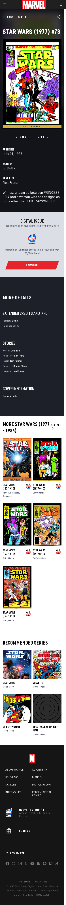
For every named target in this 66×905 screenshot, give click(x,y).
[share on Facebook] (7, 864)
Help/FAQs (12, 777)
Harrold (6, 492)
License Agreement (48, 890)
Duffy (35, 492)
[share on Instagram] (20, 864)
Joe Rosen (18, 371)
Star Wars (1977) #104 (9, 614)
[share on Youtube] (32, 864)
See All (56, 426)
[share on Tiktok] (57, 864)
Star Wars (9, 683)
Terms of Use (23, 881)
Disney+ (37, 777)
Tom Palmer (16, 360)
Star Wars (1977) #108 (9, 486)
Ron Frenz (10, 182)
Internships (13, 792)
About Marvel (14, 769)
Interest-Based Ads (23, 895)
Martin (41, 492)
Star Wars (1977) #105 (39, 552)
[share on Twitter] (13, 864)
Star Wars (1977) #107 (39, 486)
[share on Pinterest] (44, 864)
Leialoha (42, 558)
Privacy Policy (40, 881)
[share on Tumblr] (26, 864)
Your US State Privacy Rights (20, 886)
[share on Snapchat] (38, 864)
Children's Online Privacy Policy (21, 890)
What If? (38, 683)
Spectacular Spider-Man (45, 728)
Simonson (7, 496)
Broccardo (14, 492)
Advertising (40, 769)
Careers (10, 784)
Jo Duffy (9, 168)
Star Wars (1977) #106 (9, 552)
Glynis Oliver (20, 366)
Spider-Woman (11, 727)
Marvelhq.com (41, 784)
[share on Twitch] (51, 864)
